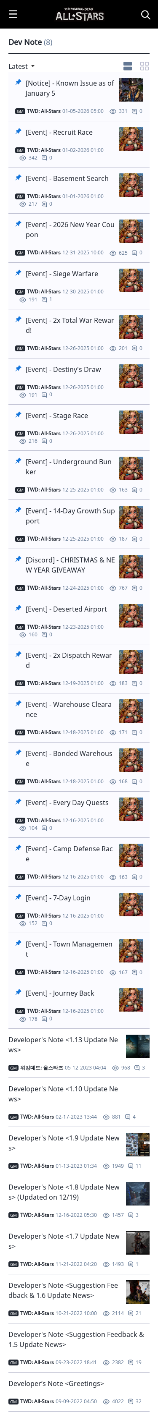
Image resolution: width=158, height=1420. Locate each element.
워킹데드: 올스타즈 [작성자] (41, 1067)
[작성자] (44, 111)
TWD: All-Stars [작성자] (37, 1116)
